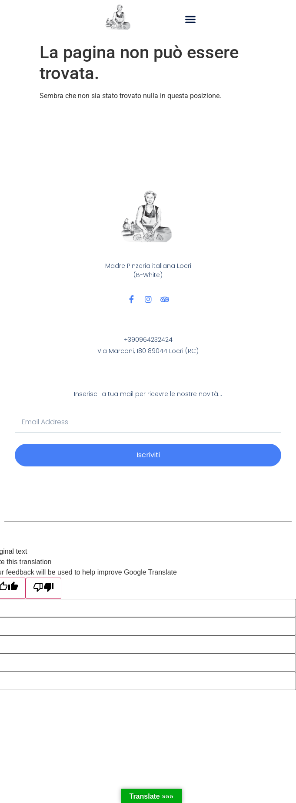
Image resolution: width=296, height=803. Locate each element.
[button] (190, 18)
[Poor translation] (43, 588)
